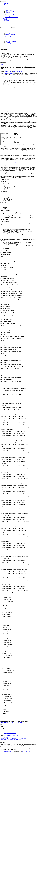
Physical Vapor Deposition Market (12, 162)
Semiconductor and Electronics (12, 17)
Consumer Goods (9, 9)
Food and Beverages (10, 11)
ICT (6, 13)
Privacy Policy (6, 20)
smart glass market (9, 73)
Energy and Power (9, 10)
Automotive (8, 6)
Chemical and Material (10, 7)
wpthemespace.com (26, 751)
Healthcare (8, 12)
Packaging (8, 15)
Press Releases (6, 3)
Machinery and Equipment (11, 14)
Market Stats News (7, 751)
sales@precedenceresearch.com (10, 733)
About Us (5, 18)
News (4, 4)
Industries (5, 5)
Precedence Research (17, 71)
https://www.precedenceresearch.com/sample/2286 (11, 722)
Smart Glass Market (4, 737)
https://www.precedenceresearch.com (10, 735)
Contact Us (5, 19)
